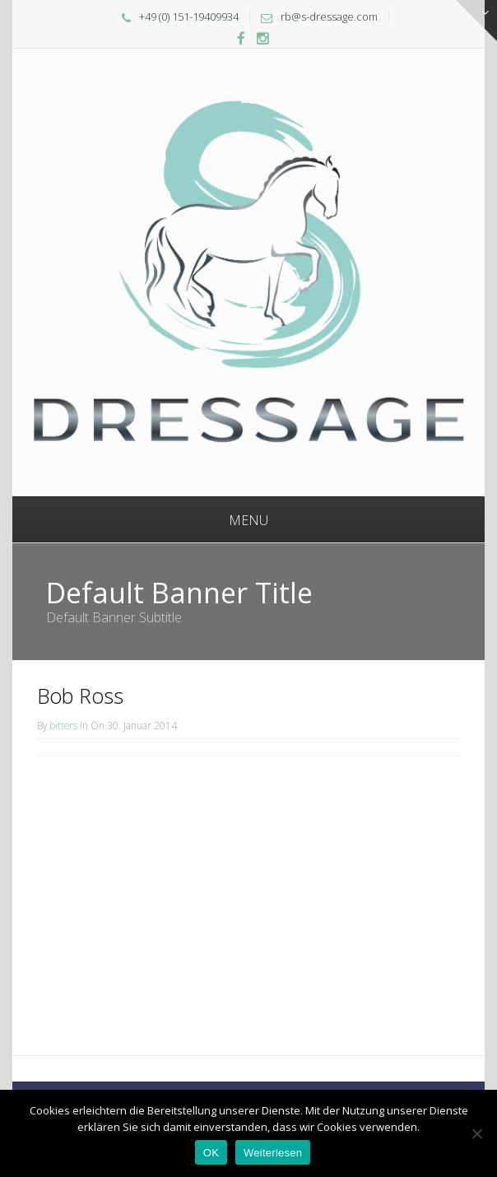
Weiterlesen (273, 1153)
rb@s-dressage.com (329, 16)
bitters (63, 725)
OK (211, 1153)
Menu (248, 520)
